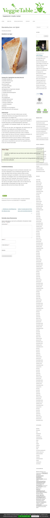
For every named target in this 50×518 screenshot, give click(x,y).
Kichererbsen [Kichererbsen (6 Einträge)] (44, 485)
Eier (37, 431)
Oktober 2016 (39, 363)
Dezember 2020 (39, 283)
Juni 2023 (38, 233)
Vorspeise (38, 463)
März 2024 (38, 218)
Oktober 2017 (39, 345)
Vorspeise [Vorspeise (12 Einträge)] (44, 505)
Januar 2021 (38, 281)
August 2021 (38, 269)
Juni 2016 (38, 370)
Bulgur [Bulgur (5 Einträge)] (44, 471)
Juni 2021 (38, 273)
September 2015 (39, 385)
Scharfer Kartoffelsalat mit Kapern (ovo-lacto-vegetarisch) (41, 134)
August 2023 (38, 229)
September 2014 (39, 405)
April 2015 (38, 393)
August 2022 (38, 249)
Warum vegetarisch (18, 21)
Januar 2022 (38, 261)
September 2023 (39, 228)
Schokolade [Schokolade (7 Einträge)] (38, 500)
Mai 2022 (38, 254)
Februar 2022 (39, 259)
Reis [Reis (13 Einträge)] (40, 498)
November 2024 (39, 206)
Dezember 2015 (39, 380)
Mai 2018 (38, 333)
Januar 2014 (38, 418)
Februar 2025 (39, 201)
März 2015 (38, 395)
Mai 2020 (38, 294)
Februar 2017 (39, 356)
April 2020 (38, 296)
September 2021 (39, 268)
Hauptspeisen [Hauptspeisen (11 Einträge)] (39, 482)
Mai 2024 (38, 214)
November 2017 (39, 343)
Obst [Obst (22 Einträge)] (41, 493)
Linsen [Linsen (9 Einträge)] (37, 492)
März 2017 (38, 355)
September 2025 (39, 191)
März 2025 (38, 199)
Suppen (37, 455)
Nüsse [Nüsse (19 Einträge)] (38, 493)
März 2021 (38, 278)
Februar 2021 (39, 279)
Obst (37, 448)
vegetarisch (4, 200)
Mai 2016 (38, 371)
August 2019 (38, 310)
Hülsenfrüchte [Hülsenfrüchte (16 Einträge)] (40, 484)
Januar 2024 (38, 221)
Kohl (37, 441)
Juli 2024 (37, 211)
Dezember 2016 (39, 360)
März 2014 (38, 415)
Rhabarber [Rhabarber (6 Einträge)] (44, 498)
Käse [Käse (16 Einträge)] (37, 487)
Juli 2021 (37, 271)
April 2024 (38, 216)
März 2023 (38, 238)
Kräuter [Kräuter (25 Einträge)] (40, 486)
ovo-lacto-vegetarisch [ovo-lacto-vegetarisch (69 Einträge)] (40, 496)
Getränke (38, 435)
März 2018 (38, 336)
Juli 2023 (37, 231)
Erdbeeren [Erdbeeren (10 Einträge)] (38, 474)
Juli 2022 (37, 251)
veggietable (23, 200)
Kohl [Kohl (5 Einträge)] (37, 486)
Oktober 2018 (39, 326)
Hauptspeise (39, 436)
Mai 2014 (38, 411)
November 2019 (39, 304)
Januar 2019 (38, 321)
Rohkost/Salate (39, 453)
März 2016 (38, 375)
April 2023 (38, 236)
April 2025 (38, 198)
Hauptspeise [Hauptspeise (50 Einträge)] (41, 481)
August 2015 (38, 386)
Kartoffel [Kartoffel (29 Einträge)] (39, 485)
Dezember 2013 (39, 420)
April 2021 (38, 276)
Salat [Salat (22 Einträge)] (43, 499)
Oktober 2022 (39, 246)
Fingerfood (38, 433)
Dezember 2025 (39, 186)
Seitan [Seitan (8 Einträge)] (42, 500)
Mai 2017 (38, 351)
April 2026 (38, 179)
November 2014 (39, 401)
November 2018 (39, 325)
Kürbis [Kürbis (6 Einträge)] (40, 487)
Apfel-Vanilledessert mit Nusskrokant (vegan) (40, 169)
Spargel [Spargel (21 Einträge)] (38, 502)
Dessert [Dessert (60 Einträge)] (45, 473)
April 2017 (38, 353)
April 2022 (38, 256)
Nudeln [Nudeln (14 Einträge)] (45, 492)
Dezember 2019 (39, 303)
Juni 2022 (38, 253)
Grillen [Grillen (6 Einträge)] (37, 480)
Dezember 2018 (39, 323)
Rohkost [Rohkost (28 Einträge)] (39, 499)
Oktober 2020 (39, 286)
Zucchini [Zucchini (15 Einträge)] (43, 506)
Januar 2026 (38, 184)
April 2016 (38, 373)
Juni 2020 (38, 293)
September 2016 (39, 365)
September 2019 (39, 308)
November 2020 (39, 284)
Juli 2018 (37, 330)
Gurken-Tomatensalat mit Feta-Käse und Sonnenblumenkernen (25, 211)
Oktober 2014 (39, 403)
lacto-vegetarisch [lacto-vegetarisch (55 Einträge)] (40, 490)
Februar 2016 (39, 376)
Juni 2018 (38, 331)
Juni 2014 (38, 410)
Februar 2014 (39, 416)
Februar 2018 (39, 338)
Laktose (37, 445)
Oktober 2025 (39, 189)
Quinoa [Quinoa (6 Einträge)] (37, 498)
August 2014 (38, 406)
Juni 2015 (38, 390)
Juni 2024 (38, 213)
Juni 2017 (38, 350)
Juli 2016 (37, 368)
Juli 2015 (37, 388)
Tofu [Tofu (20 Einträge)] (37, 503)
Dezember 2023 (39, 223)
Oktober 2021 (39, 266)
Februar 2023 (39, 239)
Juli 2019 (37, 311)
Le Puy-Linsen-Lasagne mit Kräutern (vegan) (41, 159)
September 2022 (39, 248)
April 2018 (38, 335)
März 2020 (38, 298)
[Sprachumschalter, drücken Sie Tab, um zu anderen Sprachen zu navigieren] (42, 27)
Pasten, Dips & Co (40, 452)
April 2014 (38, 413)
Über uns (9, 21)
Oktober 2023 (39, 226)
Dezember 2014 (39, 400)
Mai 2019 (38, 315)
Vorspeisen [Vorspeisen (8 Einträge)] (38, 506)
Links (34, 21)
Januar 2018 (38, 340)
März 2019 (38, 318)
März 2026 (38, 181)
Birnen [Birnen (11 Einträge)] (41, 471)
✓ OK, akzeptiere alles (24, 516)
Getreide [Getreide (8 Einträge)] (45, 479)
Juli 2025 (37, 194)
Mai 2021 (38, 274)
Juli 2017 (37, 348)
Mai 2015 (38, 391)
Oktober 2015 (39, 383)
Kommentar (5, 224)
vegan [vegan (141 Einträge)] (39, 504)
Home (3, 21)
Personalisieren (35, 516)
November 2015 (39, 381)
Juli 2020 (37, 291)
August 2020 (38, 289)
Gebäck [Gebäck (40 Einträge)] (38, 477)
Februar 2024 (39, 219)
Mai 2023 (38, 234)
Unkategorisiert (39, 458)
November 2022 (39, 244)
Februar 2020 (39, 299)
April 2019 (38, 316)
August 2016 (38, 366)
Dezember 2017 (39, 341)
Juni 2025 (38, 196)
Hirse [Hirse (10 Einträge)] (44, 482)
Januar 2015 (38, 398)
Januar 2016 (38, 378)
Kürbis (37, 443)
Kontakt (28, 21)
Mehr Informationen (43, 516)
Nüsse (19, 198)
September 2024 (39, 209)
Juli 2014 (37, 408)
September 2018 (39, 328)
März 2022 (38, 258)
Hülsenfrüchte (39, 438)
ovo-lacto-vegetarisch (25, 198)
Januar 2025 (38, 203)
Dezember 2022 (39, 243)
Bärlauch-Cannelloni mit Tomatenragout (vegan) (41, 149)
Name (3, 239)
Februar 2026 (39, 183)
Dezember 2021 (39, 263)
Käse (37, 440)
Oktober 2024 (39, 208)
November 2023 (39, 224)
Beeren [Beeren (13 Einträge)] (38, 471)
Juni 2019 (38, 313)
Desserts (15, 198)
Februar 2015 (39, 396)
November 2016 (39, 361)
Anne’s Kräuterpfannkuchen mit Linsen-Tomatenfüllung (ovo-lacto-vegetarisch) (42, 129)
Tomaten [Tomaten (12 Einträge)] (41, 503)
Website (3, 250)
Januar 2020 (38, 301)
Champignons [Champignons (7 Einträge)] (39, 473)
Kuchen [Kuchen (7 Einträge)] (44, 486)
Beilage (37, 428)
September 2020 (39, 288)
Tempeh (38, 457)
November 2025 (39, 188)
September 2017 (39, 346)
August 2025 (38, 193)
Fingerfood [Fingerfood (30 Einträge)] (39, 476)
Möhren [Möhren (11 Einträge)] (41, 492)
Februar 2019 (39, 320)
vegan (37, 460)
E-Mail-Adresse (5, 245)
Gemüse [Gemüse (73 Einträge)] (39, 478)
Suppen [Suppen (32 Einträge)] (43, 502)
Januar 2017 (38, 358)
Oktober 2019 (39, 306)
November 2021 (39, 264)
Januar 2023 (38, 241)
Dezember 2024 (39, 204)
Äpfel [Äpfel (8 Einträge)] (37, 507)
